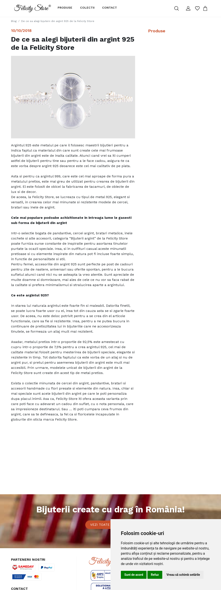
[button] (188, 8)
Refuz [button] (155, 574)
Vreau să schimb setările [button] (183, 574)
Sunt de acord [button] (133, 574)
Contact (109, 7)
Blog (14, 21)
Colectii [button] (87, 7)
